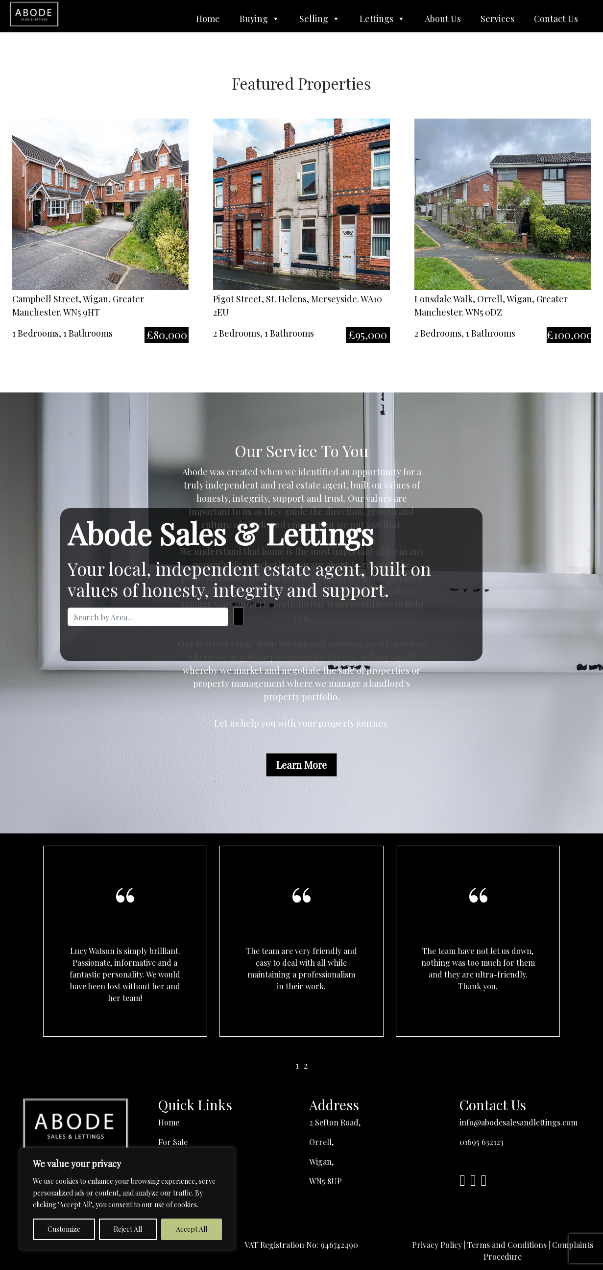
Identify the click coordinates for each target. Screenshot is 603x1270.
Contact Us (556, 18)
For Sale (173, 1142)
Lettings (382, 18)
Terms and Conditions (507, 1245)
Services (497, 18)
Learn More (301, 764)
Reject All (128, 1229)
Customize (64, 1229)
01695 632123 (481, 1142)
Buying (260, 18)
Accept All (191, 1229)
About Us (443, 18)
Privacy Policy (437, 1245)
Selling (319, 18)
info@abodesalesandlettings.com (518, 1122)
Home (208, 18)
